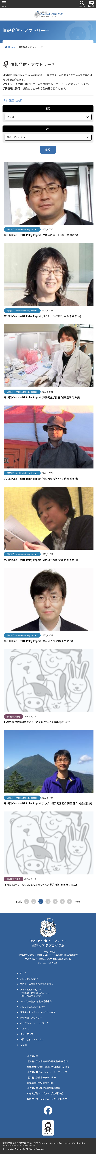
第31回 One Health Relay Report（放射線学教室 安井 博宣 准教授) (41, 560)
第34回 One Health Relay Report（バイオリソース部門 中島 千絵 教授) (42, 316)
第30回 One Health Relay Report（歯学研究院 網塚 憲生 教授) (38, 641)
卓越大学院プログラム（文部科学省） (46, 1093)
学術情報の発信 (13, 716)
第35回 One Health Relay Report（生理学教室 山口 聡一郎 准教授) (41, 235)
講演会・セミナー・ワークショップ (37, 1012)
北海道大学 (32, 1056)
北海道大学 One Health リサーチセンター (48, 1072)
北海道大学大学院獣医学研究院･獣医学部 (47, 1061)
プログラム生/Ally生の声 (32, 1006)
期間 (48, 108)
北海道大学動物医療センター (41, 1077)
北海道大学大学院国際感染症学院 (43, 1088)
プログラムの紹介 (29, 978)
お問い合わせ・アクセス (32, 1039)
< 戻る (18, 901)
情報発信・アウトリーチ (32, 1017)
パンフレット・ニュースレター (35, 1023)
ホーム (23, 973)
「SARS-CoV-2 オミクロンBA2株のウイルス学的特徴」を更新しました (40, 884)
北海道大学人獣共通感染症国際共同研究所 (48, 1066)
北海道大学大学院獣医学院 (40, 1082)
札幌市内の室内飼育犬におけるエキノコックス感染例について (37, 722)
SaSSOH (24, 1045)
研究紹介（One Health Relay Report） (22, 229)
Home (11, 47)
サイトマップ (26, 1034)
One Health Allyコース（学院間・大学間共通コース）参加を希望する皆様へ (35, 992)
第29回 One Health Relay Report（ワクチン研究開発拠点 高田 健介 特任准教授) (48, 803)
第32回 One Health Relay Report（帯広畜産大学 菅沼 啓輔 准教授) (41, 478)
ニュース (24, 1028)
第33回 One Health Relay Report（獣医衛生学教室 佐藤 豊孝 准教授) (42, 397)
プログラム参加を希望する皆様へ (36, 984)
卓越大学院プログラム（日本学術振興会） (48, 1098)
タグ (48, 129)
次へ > (77, 901)
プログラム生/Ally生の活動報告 (36, 1001)
